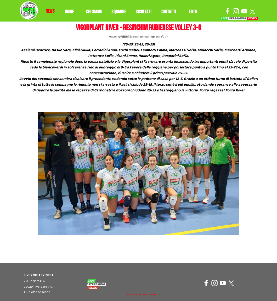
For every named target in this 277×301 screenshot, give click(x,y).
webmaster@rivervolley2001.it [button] (144, 295)
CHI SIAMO (94, 12)
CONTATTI (168, 12)
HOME (69, 12)
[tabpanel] (50, 11)
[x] (252, 11)
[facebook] (227, 11)
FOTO (193, 12)
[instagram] (235, 11)
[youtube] (244, 11)
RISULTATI (143, 12)
